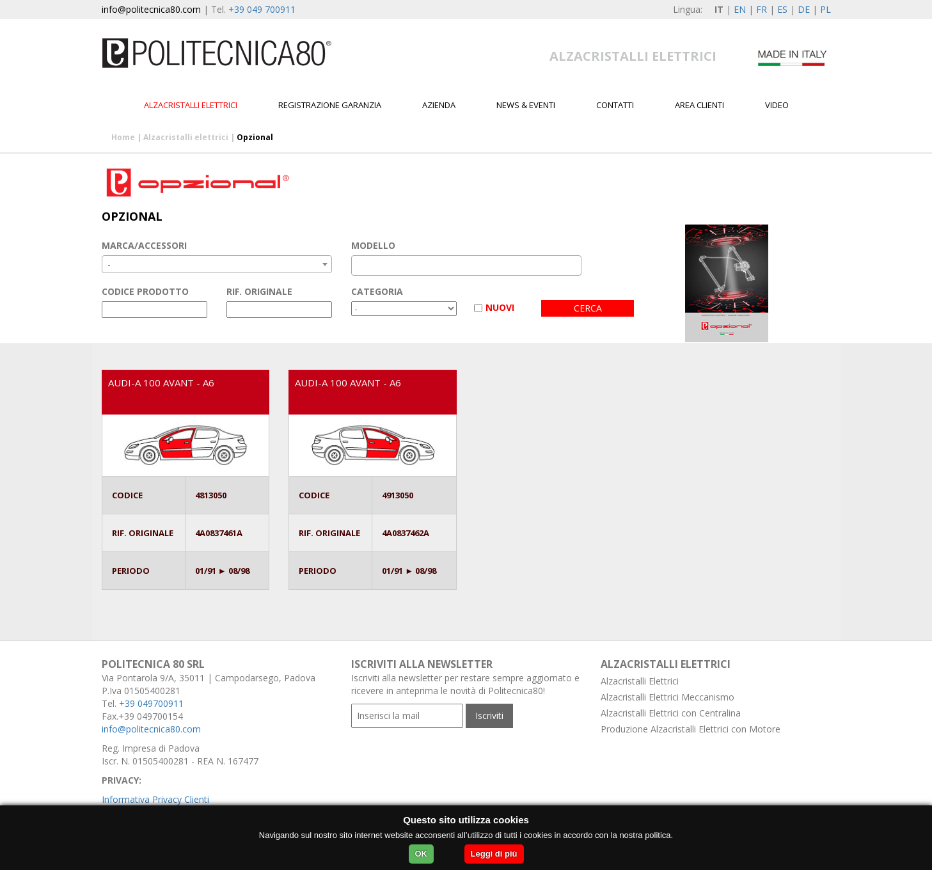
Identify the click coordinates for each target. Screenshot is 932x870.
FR (761, 9)
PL (825, 9)
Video (777, 105)
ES (782, 9)
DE (804, 9)
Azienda (438, 105)
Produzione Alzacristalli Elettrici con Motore (690, 729)
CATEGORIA (377, 291)
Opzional (255, 137)
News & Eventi (525, 105)
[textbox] (358, 265)
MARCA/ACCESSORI (144, 245)
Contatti (615, 105)
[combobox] (217, 264)
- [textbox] (109, 264)
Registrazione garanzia (329, 105)
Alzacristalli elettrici (190, 105)
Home (123, 137)
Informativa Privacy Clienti (155, 799)
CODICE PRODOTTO (145, 291)
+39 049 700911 (262, 9)
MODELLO (373, 245)
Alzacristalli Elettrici (640, 681)
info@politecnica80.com (151, 9)
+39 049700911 (151, 703)
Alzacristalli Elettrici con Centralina (671, 713)
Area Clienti (699, 105)
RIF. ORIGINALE (259, 291)
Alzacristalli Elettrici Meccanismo (667, 697)
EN (740, 9)
